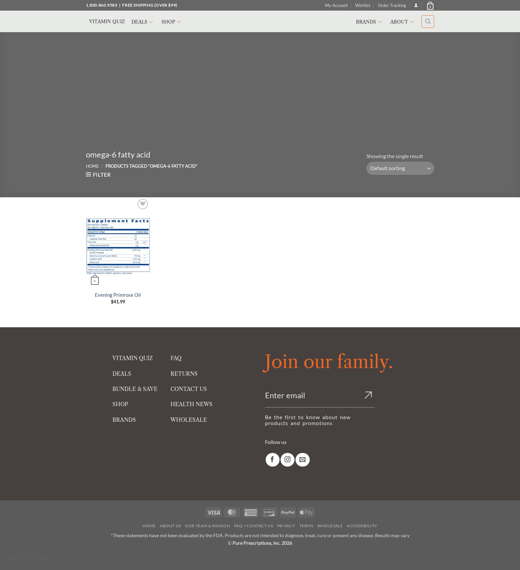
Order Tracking (392, 5)
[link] (273, 460)
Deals (143, 22)
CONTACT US (188, 389)
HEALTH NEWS (191, 404)
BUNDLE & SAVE (135, 389)
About (403, 22)
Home (92, 166)
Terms (306, 525)
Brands (370, 22)
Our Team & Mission (207, 525)
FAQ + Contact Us (253, 525)
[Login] (416, 5)
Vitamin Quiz (107, 22)
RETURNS (184, 373)
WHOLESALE (188, 419)
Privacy (286, 525)
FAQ (175, 358)
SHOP (120, 404)
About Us (170, 525)
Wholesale (330, 525)
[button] (429, 5)
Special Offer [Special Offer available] (27, 558)
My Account (336, 5)
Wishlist (362, 5)
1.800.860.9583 (101, 5)
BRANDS (124, 419)
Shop (172, 22)
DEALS (121, 373)
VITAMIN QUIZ (132, 358)
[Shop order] (400, 168)
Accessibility (362, 525)
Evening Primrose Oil (118, 295)
